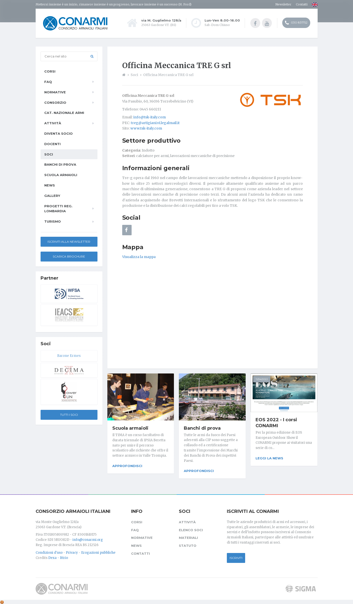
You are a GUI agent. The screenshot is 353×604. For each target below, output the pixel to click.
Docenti (52, 144)
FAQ (48, 82)
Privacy (72, 552)
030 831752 (296, 23)
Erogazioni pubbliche (98, 552)
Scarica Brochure (69, 256)
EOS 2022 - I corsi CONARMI (276, 422)
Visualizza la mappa (139, 257)
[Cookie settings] (2, 601)
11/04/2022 (262, 379)
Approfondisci (127, 466)
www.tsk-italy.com (146, 128)
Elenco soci (191, 529)
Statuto (187, 545)
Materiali (188, 537)
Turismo (52, 221)
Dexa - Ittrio (58, 557)
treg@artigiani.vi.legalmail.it (155, 123)
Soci (48, 154)
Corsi (49, 71)
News (49, 185)
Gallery (52, 196)
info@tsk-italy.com (149, 117)
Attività (52, 123)
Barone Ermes (69, 356)
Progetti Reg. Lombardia (58, 208)
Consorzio (55, 103)
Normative (55, 92)
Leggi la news (269, 458)
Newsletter (283, 4)
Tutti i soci (69, 415)
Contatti (301, 4)
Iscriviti (236, 557)
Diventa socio (58, 133)
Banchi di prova (202, 428)
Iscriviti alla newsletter (68, 241)
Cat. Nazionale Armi (64, 113)
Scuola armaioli (130, 428)
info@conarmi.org (87, 539)
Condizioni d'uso (49, 552)
